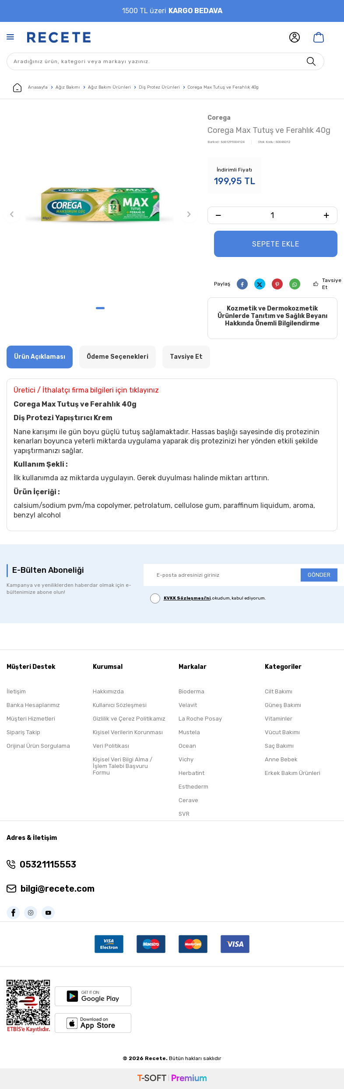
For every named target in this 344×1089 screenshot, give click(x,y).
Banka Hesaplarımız (33, 705)
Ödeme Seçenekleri (117, 357)
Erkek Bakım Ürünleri (292, 773)
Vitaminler (278, 718)
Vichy (186, 759)
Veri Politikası (111, 746)
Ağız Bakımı (68, 87)
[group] (100, 206)
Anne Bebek (281, 759)
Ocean (187, 746)
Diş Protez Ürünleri (159, 87)
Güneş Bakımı (283, 705)
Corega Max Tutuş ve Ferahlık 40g (223, 87)
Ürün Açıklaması (39, 357)
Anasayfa (30, 87)
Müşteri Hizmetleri (31, 718)
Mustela (189, 732)
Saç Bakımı (279, 746)
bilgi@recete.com (58, 888)
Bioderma (191, 691)
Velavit (188, 705)
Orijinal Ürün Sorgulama (38, 746)
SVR (184, 814)
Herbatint (191, 773)
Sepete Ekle (275, 244)
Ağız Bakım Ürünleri (109, 87)
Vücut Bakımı (282, 732)
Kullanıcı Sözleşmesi (120, 705)
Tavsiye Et (331, 283)
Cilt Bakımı (278, 691)
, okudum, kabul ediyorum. (208, 598)
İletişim (16, 691)
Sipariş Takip (23, 732)
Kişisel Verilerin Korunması (128, 732)
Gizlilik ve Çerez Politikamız (129, 718)
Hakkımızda (108, 691)
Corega (219, 117)
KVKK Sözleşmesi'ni (187, 598)
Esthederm (193, 786)
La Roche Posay (200, 718)
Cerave (188, 800)
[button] (100, 308)
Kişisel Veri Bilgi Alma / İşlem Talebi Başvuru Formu (122, 766)
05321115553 (48, 864)
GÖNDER (319, 575)
